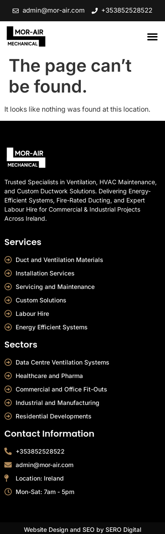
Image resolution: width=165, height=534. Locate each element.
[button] (152, 36)
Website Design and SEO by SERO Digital (82, 529)
